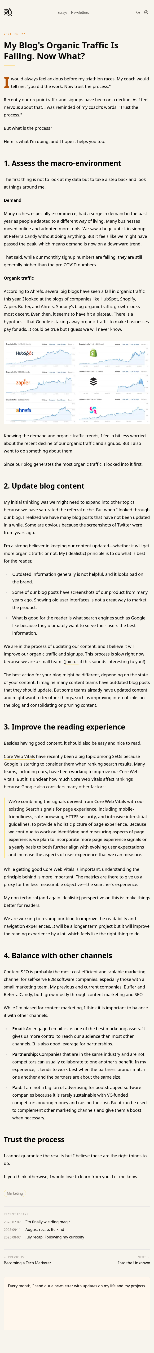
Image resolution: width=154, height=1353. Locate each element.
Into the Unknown (134, 1262)
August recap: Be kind (45, 1229)
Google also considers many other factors (63, 787)
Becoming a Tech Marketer (27, 1262)
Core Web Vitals (19, 756)
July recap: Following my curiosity (55, 1237)
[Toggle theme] (138, 12)
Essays (62, 12)
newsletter (63, 1285)
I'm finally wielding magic (48, 1221)
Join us (72, 661)
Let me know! (125, 1176)
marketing (15, 1193)
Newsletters (80, 12)
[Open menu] (146, 12)
